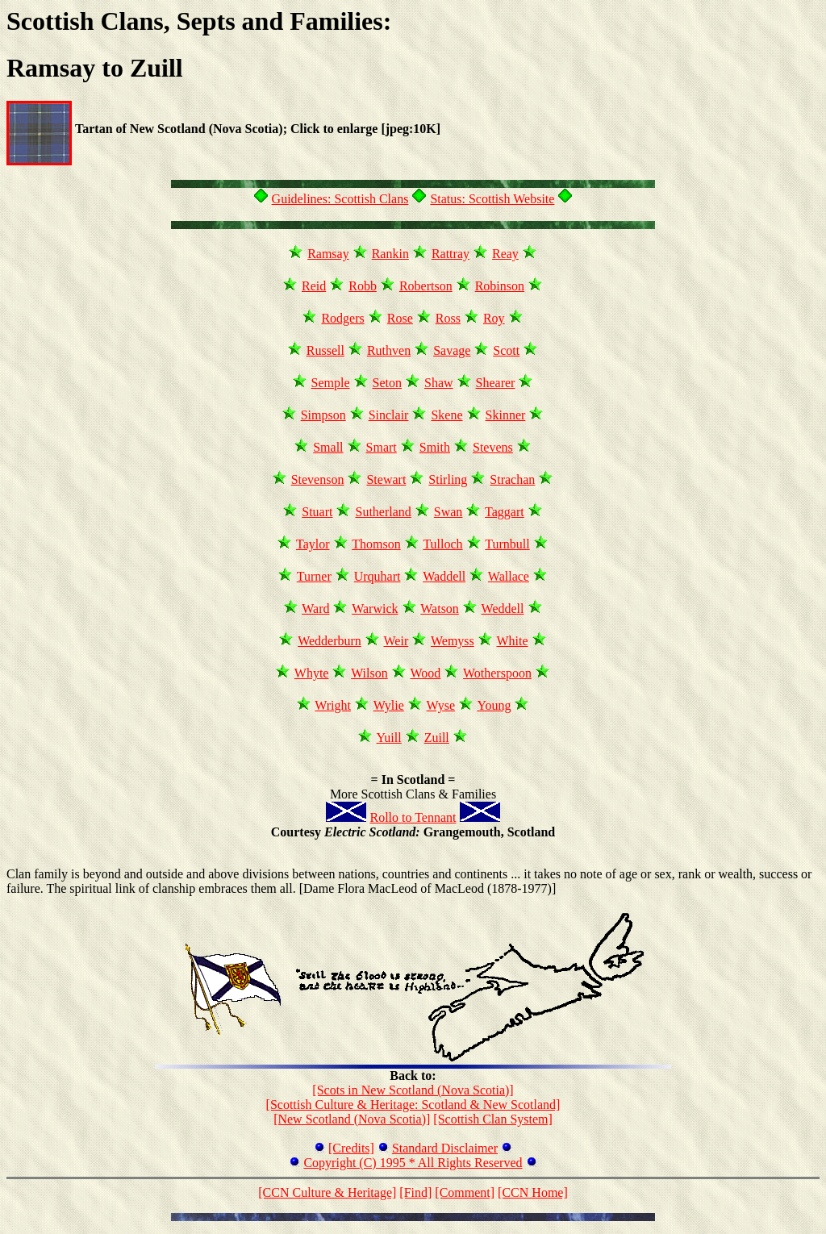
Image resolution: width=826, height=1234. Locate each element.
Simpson (323, 415)
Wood (425, 673)
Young (494, 705)
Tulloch (442, 544)
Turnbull (507, 544)
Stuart (317, 512)
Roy (494, 318)
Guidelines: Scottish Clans (340, 199)
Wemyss (452, 641)
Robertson (426, 286)
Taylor (313, 544)
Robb (362, 286)
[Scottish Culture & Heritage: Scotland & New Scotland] (413, 1104)
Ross (448, 318)
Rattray (450, 254)
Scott (506, 350)
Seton (387, 383)
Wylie (388, 705)
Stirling (447, 479)
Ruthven (389, 350)
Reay (505, 254)
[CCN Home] (533, 1192)
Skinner (506, 415)
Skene (446, 415)
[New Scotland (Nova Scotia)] (351, 1119)
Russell (325, 350)
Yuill (389, 737)
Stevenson (317, 479)
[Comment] (464, 1192)
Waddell (444, 576)
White (512, 641)
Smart (381, 447)
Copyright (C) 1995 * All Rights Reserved (412, 1162)
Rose (400, 318)
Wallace (508, 576)
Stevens (493, 447)
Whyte (311, 673)
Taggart (504, 512)
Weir (396, 641)
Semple (330, 383)
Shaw (438, 383)
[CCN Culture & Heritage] (327, 1192)
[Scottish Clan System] (493, 1119)
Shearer (495, 383)
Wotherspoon (497, 673)
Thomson (376, 544)
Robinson (499, 286)
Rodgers (342, 318)
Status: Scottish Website (492, 199)
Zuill (436, 737)
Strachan (512, 479)
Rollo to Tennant (412, 817)
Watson (439, 608)
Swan (448, 512)
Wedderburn (329, 641)
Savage (451, 350)
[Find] (415, 1192)
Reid (314, 286)
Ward (315, 608)
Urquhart (377, 576)
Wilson (369, 673)
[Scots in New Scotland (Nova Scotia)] (412, 1090)
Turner (314, 576)
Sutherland (383, 512)
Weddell (503, 608)
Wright (333, 705)
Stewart (386, 479)
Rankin (390, 254)
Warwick (375, 608)
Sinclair (389, 415)
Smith (434, 447)
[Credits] (351, 1148)
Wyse (441, 705)
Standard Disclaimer (445, 1148)
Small (328, 447)
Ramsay (328, 254)
